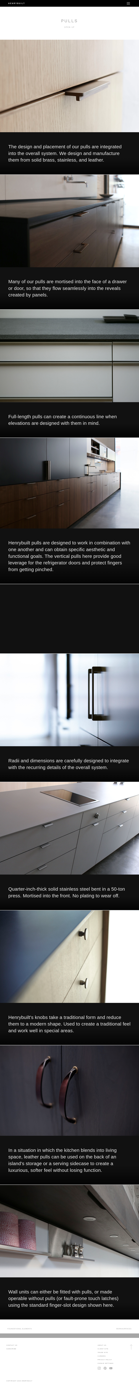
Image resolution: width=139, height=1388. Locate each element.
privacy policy (105, 1359)
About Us (102, 1345)
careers (102, 1356)
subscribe (11, 1349)
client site (103, 1349)
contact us (11, 1345)
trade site (103, 1352)
